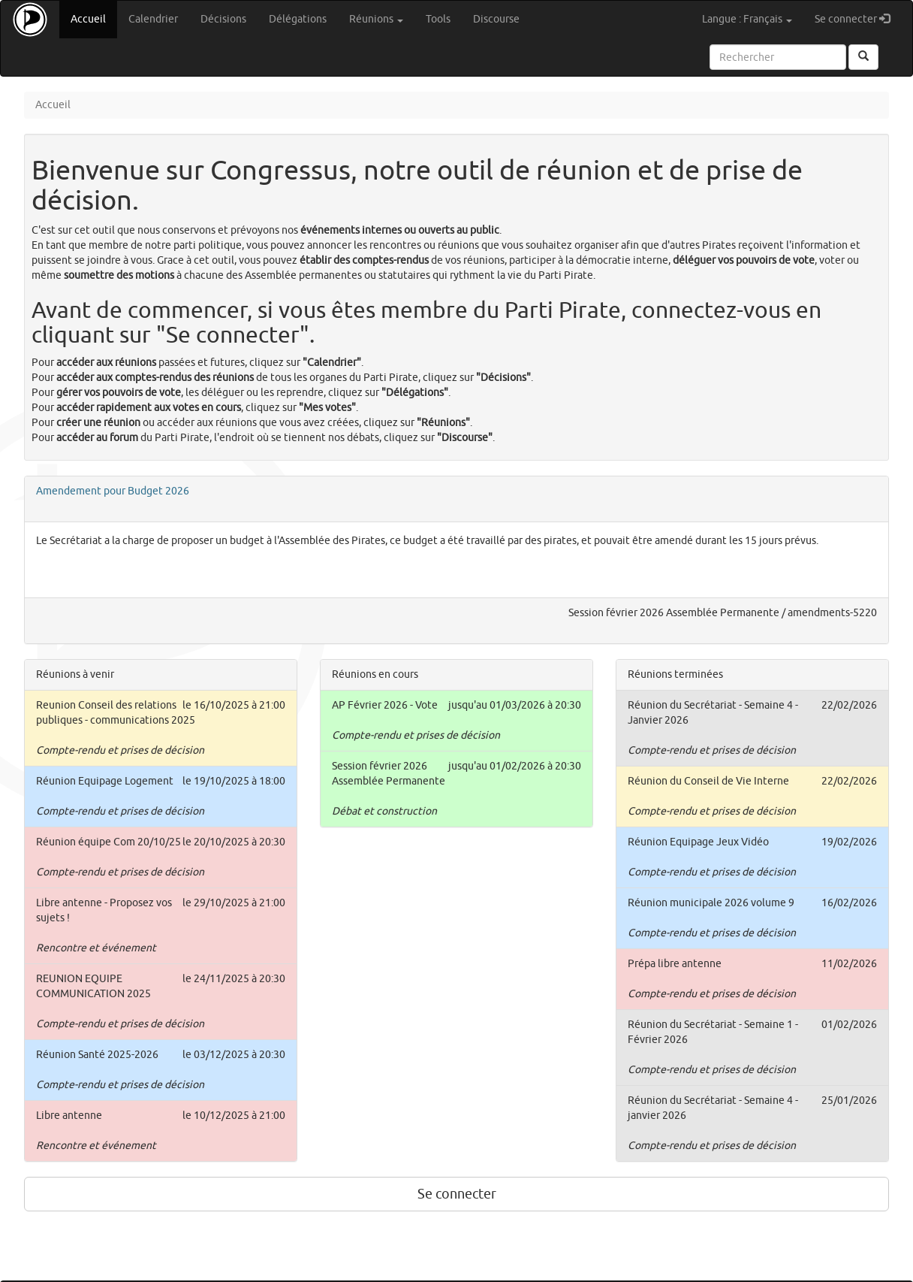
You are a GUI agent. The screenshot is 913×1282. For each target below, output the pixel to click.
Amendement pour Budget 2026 (112, 491)
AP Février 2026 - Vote (385, 705)
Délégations (298, 19)
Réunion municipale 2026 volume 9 (711, 902)
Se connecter (858, 18)
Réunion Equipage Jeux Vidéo (698, 842)
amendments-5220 (832, 612)
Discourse (496, 19)
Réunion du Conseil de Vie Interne (708, 781)
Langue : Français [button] (747, 19)
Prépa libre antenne (675, 963)
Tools (438, 19)
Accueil (94, 18)
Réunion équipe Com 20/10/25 (108, 842)
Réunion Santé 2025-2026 (97, 1054)
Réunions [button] (376, 19)
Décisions (223, 19)
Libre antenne (69, 1115)
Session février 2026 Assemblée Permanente (673, 612)
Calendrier (153, 19)
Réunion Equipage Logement (104, 781)
